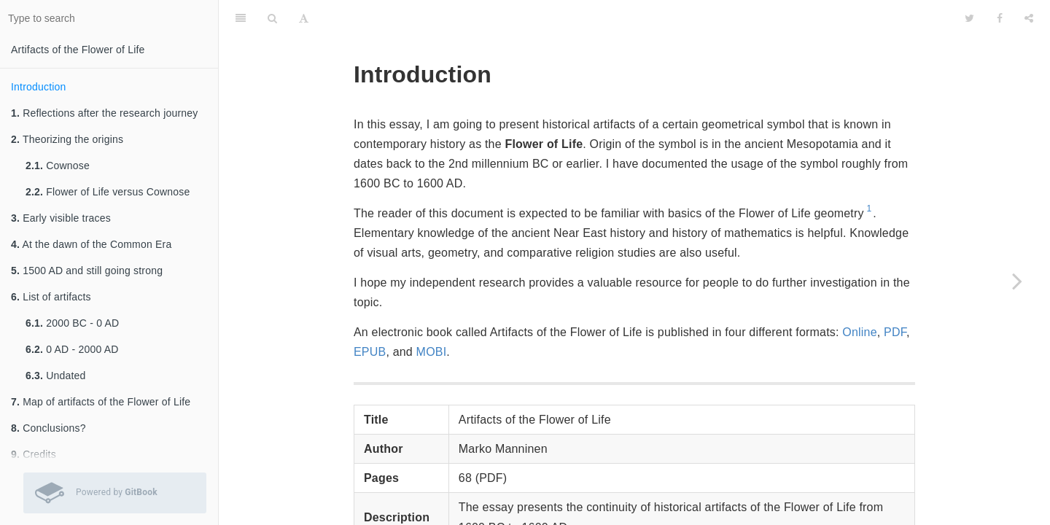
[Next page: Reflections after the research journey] (1017, 280)
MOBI (431, 352)
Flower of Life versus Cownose (108, 192)
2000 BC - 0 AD (72, 323)
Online (859, 332)
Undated (56, 375)
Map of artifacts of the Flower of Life (100, 402)
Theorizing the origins (67, 139)
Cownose (58, 165)
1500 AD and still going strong (87, 270)
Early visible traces (61, 218)
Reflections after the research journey (104, 113)
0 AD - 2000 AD (72, 349)
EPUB (370, 352)
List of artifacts (51, 297)
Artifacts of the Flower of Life (78, 49)
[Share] (1029, 18)
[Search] (272, 18)
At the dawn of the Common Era (91, 244)
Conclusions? (48, 428)
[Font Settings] (303, 18)
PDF (895, 332)
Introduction (38, 87)
